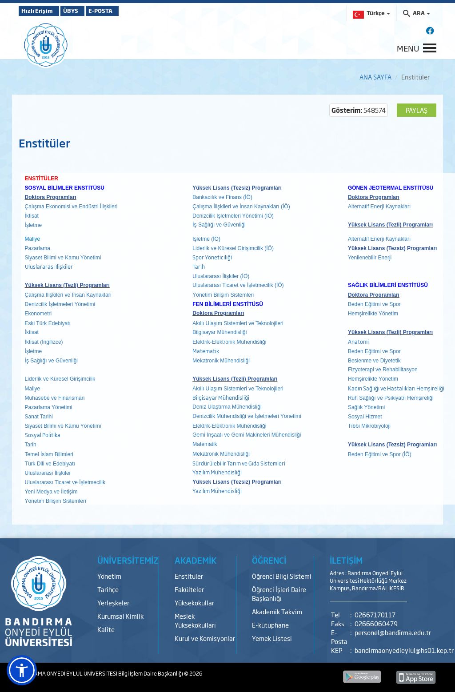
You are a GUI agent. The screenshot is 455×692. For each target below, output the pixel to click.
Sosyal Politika (42, 435)
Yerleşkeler (113, 602)
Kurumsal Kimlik (120, 615)
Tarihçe (108, 589)
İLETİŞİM (346, 560)
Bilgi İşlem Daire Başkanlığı (151, 673)
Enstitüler (189, 576)
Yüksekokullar (194, 602)
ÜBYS (84, 11)
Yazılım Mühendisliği (217, 472)
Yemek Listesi (272, 638)
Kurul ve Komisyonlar (205, 638)
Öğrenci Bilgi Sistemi (281, 576)
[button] (22, 670)
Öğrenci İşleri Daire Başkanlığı (279, 594)
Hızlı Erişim (40, 11)
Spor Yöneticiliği (212, 257)
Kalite (106, 629)
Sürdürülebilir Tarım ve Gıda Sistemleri (238, 463)
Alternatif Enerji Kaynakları (379, 206)
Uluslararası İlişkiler (49, 266)
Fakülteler (189, 589)
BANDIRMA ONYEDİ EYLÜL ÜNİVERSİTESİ (68, 673)
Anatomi (358, 342)
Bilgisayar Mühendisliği (220, 398)
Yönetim (109, 576)
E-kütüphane (270, 624)
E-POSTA (125, 11)
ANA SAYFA (375, 76)
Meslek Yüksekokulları (195, 620)
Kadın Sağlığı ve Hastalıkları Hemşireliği (396, 388)
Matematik (206, 351)
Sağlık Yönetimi (366, 407)
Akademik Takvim (277, 611)
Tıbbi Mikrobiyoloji (369, 426)
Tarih (198, 266)
